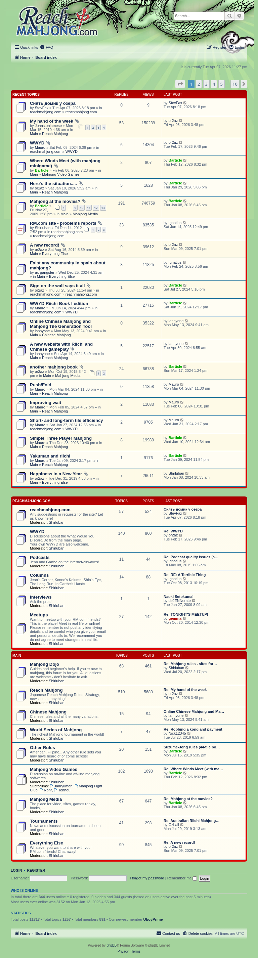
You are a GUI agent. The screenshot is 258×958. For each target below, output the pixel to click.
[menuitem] (46, 47)
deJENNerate (180, 601)
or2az (173, 121)
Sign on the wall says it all (57, 285)
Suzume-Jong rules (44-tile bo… (192, 747)
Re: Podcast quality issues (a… (191, 557)
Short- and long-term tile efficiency (66, 420)
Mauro (40, 147)
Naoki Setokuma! (179, 597)
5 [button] (221, 84)
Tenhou (62, 790)
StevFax (41, 108)
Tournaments (44, 821)
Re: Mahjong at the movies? (188, 799)
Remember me (182, 878)
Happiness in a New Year (56, 473)
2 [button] (199, 84)
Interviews (41, 597)
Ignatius (175, 223)
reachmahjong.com (45, 112)
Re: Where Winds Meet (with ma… (193, 769)
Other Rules (42, 747)
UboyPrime (153, 919)
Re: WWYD (173, 531)
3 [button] (206, 84)
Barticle (41, 170)
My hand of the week (51, 121)
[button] (180, 84)
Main (34, 134)
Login (16, 870)
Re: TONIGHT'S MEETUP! (186, 614)
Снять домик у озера (53, 103)
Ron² (46, 790)
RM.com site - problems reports (63, 223)
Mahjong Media (85, 214)
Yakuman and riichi (50, 456)
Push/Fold (40, 384)
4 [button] (214, 84)
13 (103, 208)
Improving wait (45, 402)
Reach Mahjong (55, 134)
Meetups (39, 614)
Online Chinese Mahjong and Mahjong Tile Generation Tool (61, 324)
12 (95, 208)
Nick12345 (177, 733)
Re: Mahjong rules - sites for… (190, 664)
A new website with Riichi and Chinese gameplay (61, 347)
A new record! (44, 245)
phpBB (111, 945)
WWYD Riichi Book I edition (59, 303)
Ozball (174, 825)
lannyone (42, 331)
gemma (175, 618)
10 (81, 208)
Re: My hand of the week (185, 690)
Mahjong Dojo (44, 664)
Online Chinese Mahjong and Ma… (194, 711)
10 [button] (235, 84)
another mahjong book (54, 366)
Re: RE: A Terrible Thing (185, 575)
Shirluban (42, 228)
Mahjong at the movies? (55, 201)
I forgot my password (147, 878)
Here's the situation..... (53, 183)
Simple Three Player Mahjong (61, 438)
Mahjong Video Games (61, 174)
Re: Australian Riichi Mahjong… (191, 821)
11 (88, 208)
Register (36, 870)
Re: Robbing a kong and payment (193, 729)
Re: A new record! (179, 842)
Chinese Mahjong (56, 335)
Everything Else (55, 254)
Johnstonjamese (48, 126)
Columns (39, 575)
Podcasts (40, 557)
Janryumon (61, 786)
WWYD (37, 142)
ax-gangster (44, 272)
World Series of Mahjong (56, 729)
